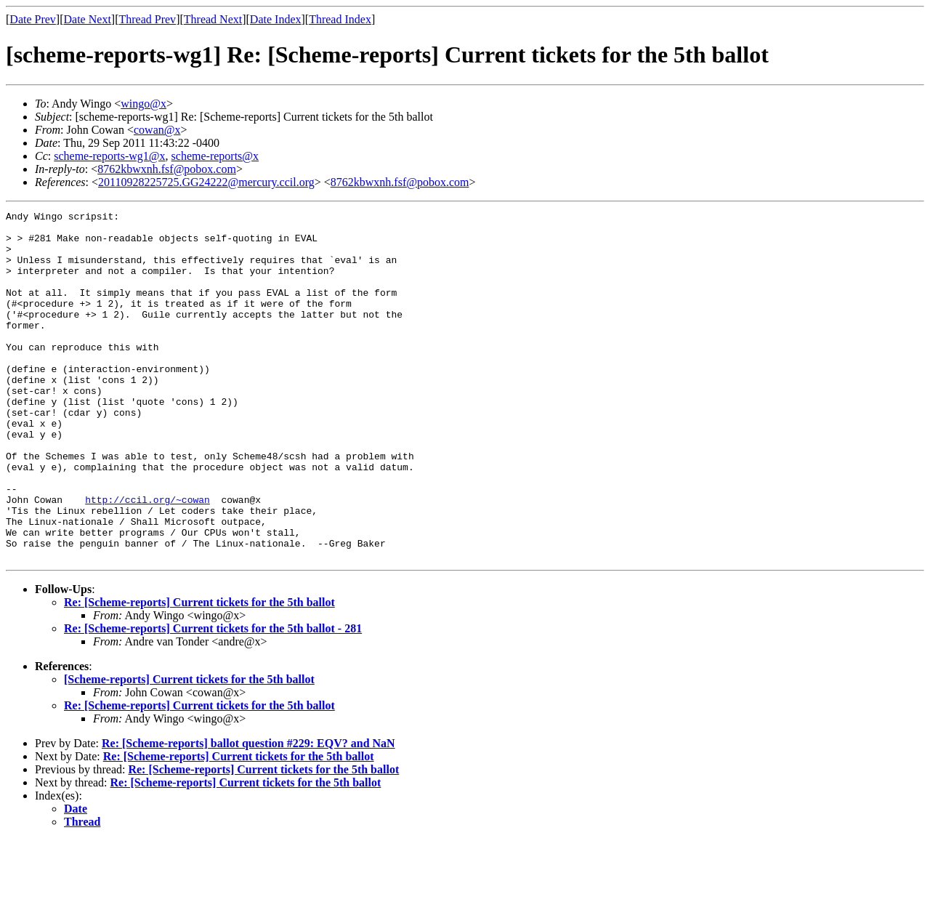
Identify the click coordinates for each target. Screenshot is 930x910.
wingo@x (143, 103)
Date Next (87, 19)
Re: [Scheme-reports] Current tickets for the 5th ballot (199, 672)
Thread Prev (147, 19)
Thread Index (340, 19)
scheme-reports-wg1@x (109, 156)
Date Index (276, 19)
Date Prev (32, 19)
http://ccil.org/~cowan (147, 558)
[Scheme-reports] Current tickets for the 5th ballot (189, 749)
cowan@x (157, 130)
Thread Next (213, 19)
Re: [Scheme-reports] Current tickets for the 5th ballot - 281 (213, 698)
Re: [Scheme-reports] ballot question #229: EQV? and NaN (248, 813)
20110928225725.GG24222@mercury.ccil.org (206, 182)
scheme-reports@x (215, 156)
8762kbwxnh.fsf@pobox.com (166, 169)
